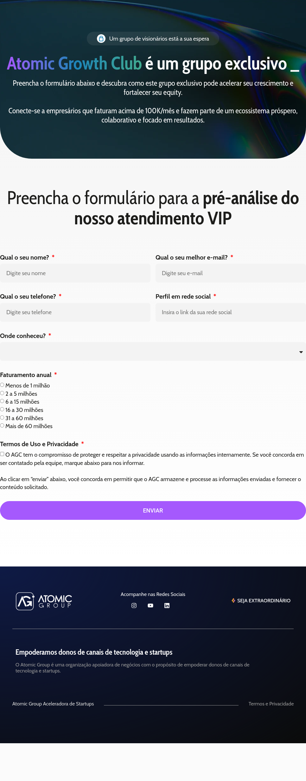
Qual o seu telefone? (28, 296)
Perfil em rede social (184, 296)
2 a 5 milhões (21, 393)
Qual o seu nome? (25, 257)
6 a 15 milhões (22, 401)
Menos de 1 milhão (27, 385)
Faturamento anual (26, 375)
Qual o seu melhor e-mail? (192, 257)
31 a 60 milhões (24, 417)
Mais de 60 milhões (29, 426)
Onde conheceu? (23, 336)
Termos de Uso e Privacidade (40, 444)
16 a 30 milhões (24, 410)
